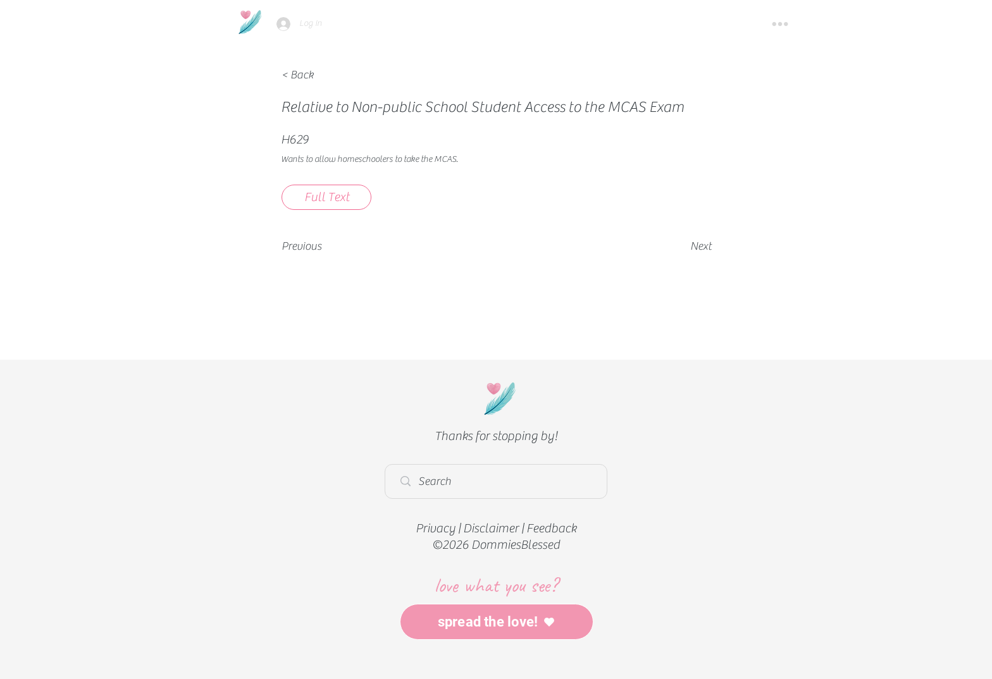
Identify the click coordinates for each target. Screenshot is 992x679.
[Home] (249, 22)
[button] (780, 24)
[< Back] (323, 75)
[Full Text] (326, 197)
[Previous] (323, 246)
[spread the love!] (496, 622)
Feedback (551, 528)
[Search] (499, 481)
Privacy (436, 528)
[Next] (680, 246)
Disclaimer (491, 528)
